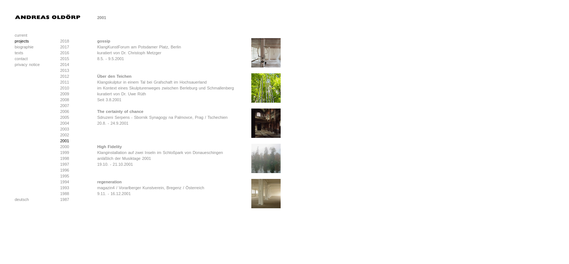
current (21, 35)
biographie (24, 47)
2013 (64, 70)
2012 (64, 76)
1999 (64, 152)
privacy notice (27, 64)
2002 (64, 135)
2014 (64, 64)
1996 (64, 170)
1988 (64, 193)
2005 (64, 117)
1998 (64, 158)
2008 (64, 100)
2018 (64, 41)
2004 (64, 123)
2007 (64, 105)
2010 (64, 88)
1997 (64, 164)
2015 (64, 58)
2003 (64, 129)
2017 (64, 47)
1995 (64, 176)
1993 (64, 188)
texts (19, 53)
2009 (64, 94)
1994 (64, 182)
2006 (64, 111)
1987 (64, 199)
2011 (64, 82)
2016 (64, 53)
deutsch (22, 199)
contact (21, 58)
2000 (64, 146)
